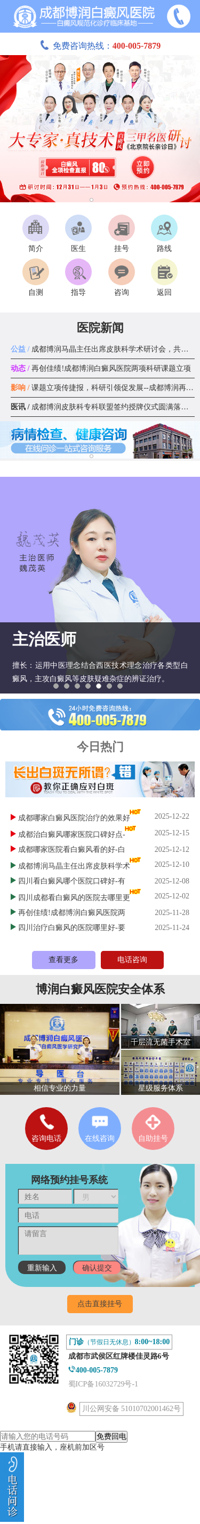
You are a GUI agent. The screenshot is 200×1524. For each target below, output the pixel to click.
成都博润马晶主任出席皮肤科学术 (74, 866)
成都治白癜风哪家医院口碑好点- (71, 834)
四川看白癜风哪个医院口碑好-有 (71, 881)
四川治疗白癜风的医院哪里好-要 (71, 928)
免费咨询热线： (100, 45)
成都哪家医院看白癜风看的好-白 (71, 849)
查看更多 (63, 960)
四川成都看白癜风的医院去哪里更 (74, 898)
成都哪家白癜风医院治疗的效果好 (74, 818)
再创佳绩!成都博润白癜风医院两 (71, 913)
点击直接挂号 (99, 1304)
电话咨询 (132, 960)
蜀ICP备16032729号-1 (103, 1384)
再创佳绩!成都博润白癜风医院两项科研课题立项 (101, 368)
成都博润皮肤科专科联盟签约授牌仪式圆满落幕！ (103, 407)
